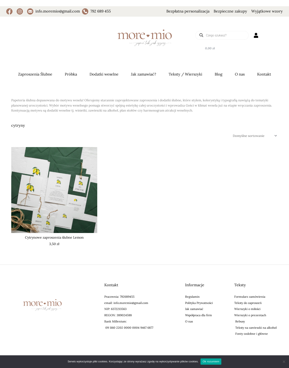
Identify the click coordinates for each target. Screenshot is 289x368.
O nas (240, 74)
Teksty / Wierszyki (185, 74)
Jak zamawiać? (143, 74)
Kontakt (264, 74)
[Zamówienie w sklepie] (254, 135)
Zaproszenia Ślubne (35, 74)
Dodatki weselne (104, 74)
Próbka (71, 74)
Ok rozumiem (211, 361)
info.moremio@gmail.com (57, 11)
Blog (218, 74)
